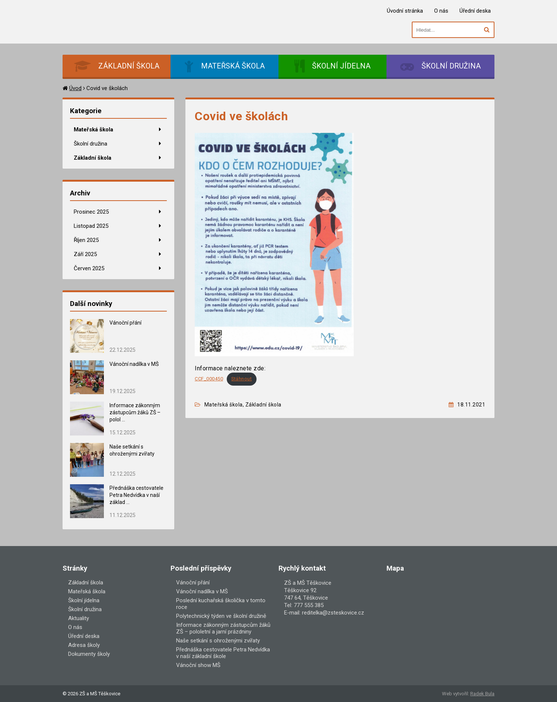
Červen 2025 (89, 268)
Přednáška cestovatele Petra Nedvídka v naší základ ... (136, 495)
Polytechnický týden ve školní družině (221, 616)
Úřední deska (475, 10)
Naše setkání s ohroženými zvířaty (218, 640)
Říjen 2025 (86, 240)
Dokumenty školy (89, 654)
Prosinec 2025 (91, 211)
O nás (441, 10)
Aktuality (78, 618)
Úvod (75, 88)
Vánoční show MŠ (198, 665)
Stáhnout (241, 379)
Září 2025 (85, 254)
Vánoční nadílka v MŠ (134, 364)
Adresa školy (84, 645)
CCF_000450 (209, 379)
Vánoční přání (125, 323)
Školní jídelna (83, 600)
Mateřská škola (93, 129)
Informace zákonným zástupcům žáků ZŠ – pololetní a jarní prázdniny (223, 628)
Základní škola (92, 157)
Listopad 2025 (91, 226)
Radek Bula (482, 693)
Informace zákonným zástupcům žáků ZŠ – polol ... (134, 412)
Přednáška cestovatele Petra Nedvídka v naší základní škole (223, 653)
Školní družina (90, 143)
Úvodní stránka (405, 10)
